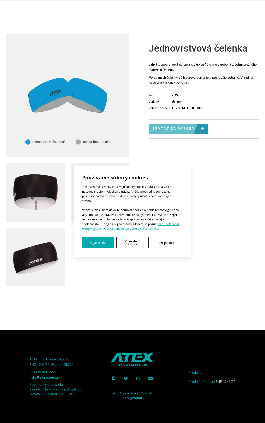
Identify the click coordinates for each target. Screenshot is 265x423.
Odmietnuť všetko (132, 242)
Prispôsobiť (166, 243)
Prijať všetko (98, 243)
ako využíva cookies (145, 229)
